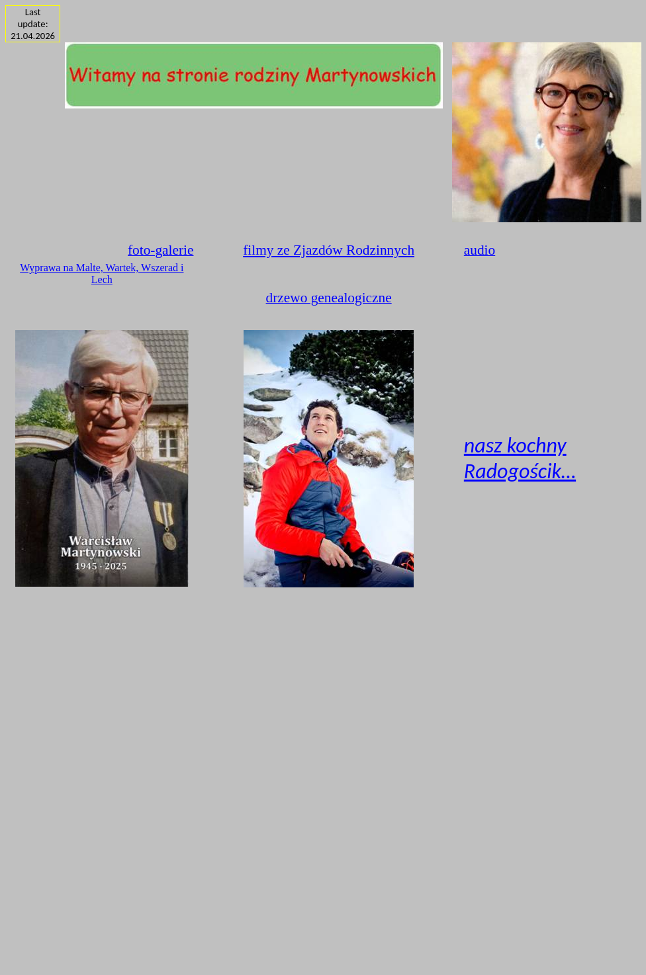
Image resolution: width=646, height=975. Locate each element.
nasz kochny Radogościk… (520, 458)
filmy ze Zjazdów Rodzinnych (328, 250)
